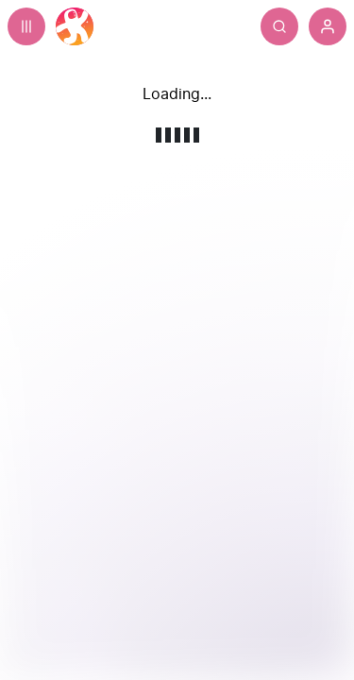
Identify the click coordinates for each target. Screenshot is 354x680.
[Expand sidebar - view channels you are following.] (26, 26)
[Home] (74, 26)
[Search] (317, 26)
